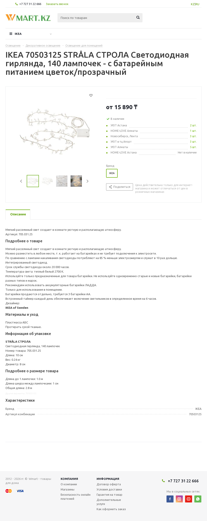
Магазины (67, 489)
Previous (21, 181)
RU (197, 4)
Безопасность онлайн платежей (75, 496)
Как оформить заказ (111, 509)
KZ (193, 4)
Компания (69, 478)
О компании (69, 484)
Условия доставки (109, 489)
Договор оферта (109, 484)
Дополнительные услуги (109, 501)
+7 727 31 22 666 (30, 3)
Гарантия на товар (109, 494)
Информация (108, 478)
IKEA (18, 33)
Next (87, 181)
